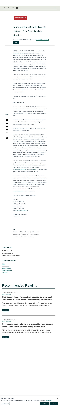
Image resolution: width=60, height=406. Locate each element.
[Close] (57, 398)
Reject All (54, 403)
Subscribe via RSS (6, 268)
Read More (5, 310)
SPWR (21, 231)
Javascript (4, 272)
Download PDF (5, 266)
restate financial (16, 234)
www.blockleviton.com (18, 53)
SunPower (15, 231)
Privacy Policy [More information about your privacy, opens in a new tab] (48, 400)
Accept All (44, 403)
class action (23, 236)
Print (3, 264)
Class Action (30, 236)
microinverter (16, 236)
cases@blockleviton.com (25, 89)
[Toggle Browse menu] (55, 7)
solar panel (26, 231)
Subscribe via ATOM (7, 270)
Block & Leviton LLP (42, 40)
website (40, 89)
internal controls (25, 234)
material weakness (34, 231)
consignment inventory (35, 234)
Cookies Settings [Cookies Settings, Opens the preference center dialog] (5, 403)
